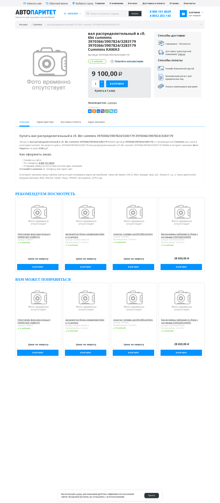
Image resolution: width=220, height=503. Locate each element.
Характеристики (45, 121)
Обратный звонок (58, 3)
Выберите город (84, 3)
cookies (79, 494)
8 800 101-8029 (160, 11)
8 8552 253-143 (160, 16)
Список (181, 54)
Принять (151, 495)
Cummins (37, 24)
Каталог (23, 24)
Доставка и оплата (71, 121)
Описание (24, 121)
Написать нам (34, 3)
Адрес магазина (96, 121)
